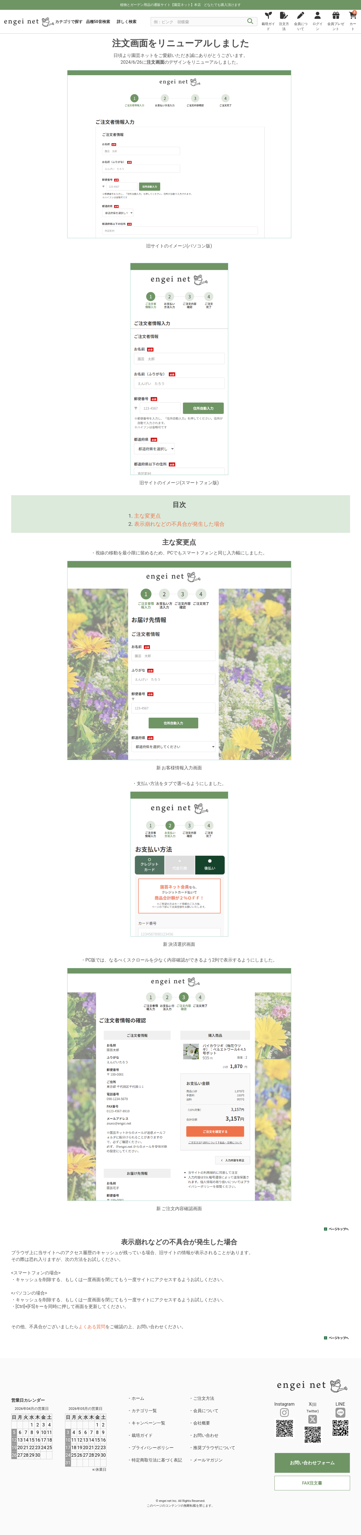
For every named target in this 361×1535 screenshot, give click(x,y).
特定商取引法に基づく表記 (157, 1460)
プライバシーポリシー (153, 1447)
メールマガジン (208, 1460)
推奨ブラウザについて (214, 1447)
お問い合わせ (205, 1435)
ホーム (138, 1398)
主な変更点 (147, 516)
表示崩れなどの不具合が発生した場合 (179, 524)
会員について (205, 1410)
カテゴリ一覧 (144, 1410)
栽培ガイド (142, 1435)
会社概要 (201, 1423)
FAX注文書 (312, 1483)
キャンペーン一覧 (148, 1423)
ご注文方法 (203, 1398)
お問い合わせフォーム (312, 1462)
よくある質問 (91, 1326)
